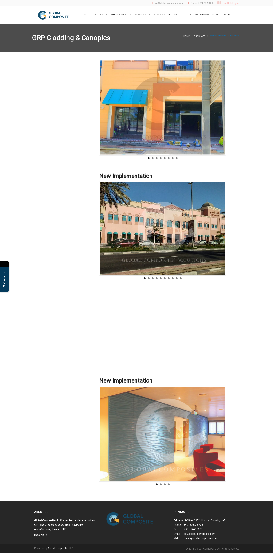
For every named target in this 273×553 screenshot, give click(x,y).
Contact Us (228, 14)
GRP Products (137, 14)
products (199, 36)
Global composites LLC (60, 548)
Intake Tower (118, 14)
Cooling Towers (176, 14)
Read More (40, 534)
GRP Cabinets (100, 14)
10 (181, 368)
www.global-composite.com (201, 538)
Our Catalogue (228, 3)
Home (87, 14)
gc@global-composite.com (199, 533)
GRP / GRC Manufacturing (203, 14)
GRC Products (156, 14)
